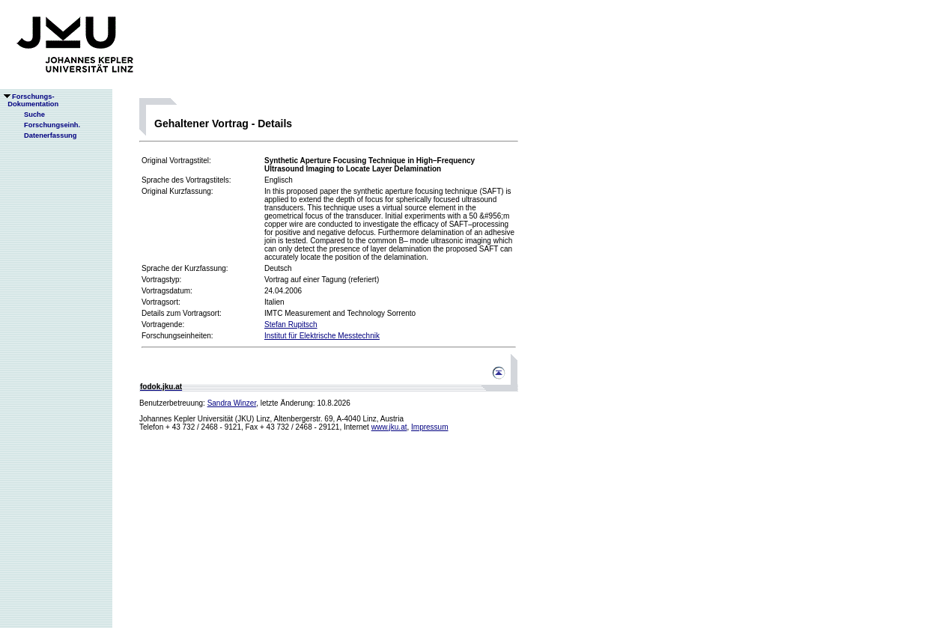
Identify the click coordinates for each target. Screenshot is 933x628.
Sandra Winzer (232, 403)
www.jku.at (389, 427)
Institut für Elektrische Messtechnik (322, 336)
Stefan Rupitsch (290, 324)
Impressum (429, 427)
